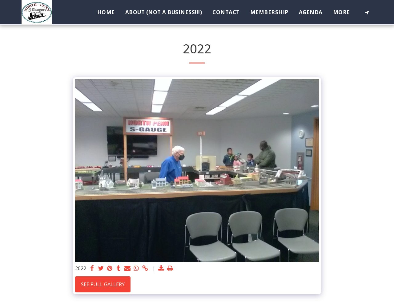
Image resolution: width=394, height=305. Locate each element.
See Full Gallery (103, 284)
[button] (367, 12)
